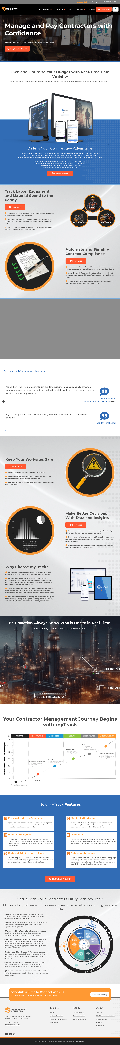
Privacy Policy (70, 1041)
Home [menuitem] (52, 1012)
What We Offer (59, 9)
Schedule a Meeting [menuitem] (80, 1019)
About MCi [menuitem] (99, 1012)
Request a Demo (104, 9)
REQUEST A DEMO (17, 49)
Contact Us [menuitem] (100, 1026)
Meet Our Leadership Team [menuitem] (105, 1016)
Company (91, 9)
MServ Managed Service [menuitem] (58, 1019)
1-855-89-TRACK (11, 1022)
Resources (80, 9)
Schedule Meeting (99, 994)
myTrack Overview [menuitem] (56, 1016)
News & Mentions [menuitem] (79, 1016)
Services (70, 9)
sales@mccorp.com (12, 1025)
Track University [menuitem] (78, 1012)
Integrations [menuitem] (54, 1022)
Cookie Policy (80, 1041)
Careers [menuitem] (99, 1022)
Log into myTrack (82, 2)
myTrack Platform (45, 9)
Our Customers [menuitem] (101, 1019)
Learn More (15, 207)
